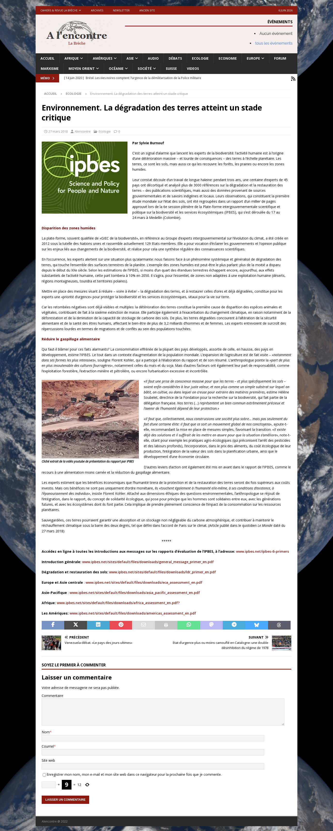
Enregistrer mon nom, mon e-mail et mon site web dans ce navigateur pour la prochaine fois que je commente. (134, 773)
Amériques (102, 58)
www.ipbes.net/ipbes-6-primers (262, 550)
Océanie (116, 68)
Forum (280, 58)
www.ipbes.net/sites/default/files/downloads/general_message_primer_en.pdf (148, 560)
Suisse (171, 68)
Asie (130, 58)
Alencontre (83, 130)
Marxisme (50, 68)
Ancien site (147, 10)
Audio (153, 58)
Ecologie (200, 58)
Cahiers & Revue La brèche (59, 10)
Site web (48, 759)
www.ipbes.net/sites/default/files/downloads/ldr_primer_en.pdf (162, 570)
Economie (228, 58)
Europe (253, 58)
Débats (175, 58)
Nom (46, 730)
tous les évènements (274, 43)
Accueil (47, 58)
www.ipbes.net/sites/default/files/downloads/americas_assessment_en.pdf (133, 612)
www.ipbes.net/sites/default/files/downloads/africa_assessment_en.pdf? (118, 601)
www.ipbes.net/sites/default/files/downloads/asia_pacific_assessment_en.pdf (135, 591)
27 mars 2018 (58, 130)
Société (145, 68)
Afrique (71, 58)
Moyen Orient (82, 68)
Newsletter (121, 10)
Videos (193, 68)
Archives (97, 10)
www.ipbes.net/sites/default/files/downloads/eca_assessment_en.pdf (144, 581)
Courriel (48, 745)
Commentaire (52, 694)
